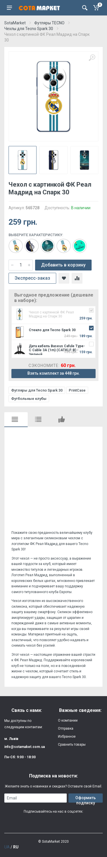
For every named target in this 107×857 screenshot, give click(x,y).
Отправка (65, 728)
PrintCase (77, 390)
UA (7, 847)
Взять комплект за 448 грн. (53, 373)
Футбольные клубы (29, 398)
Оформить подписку (85, 799)
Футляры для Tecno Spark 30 (36, 390)
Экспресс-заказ (32, 278)
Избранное (67, 736)
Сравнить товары (72, 745)
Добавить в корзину (63, 265)
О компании (68, 720)
